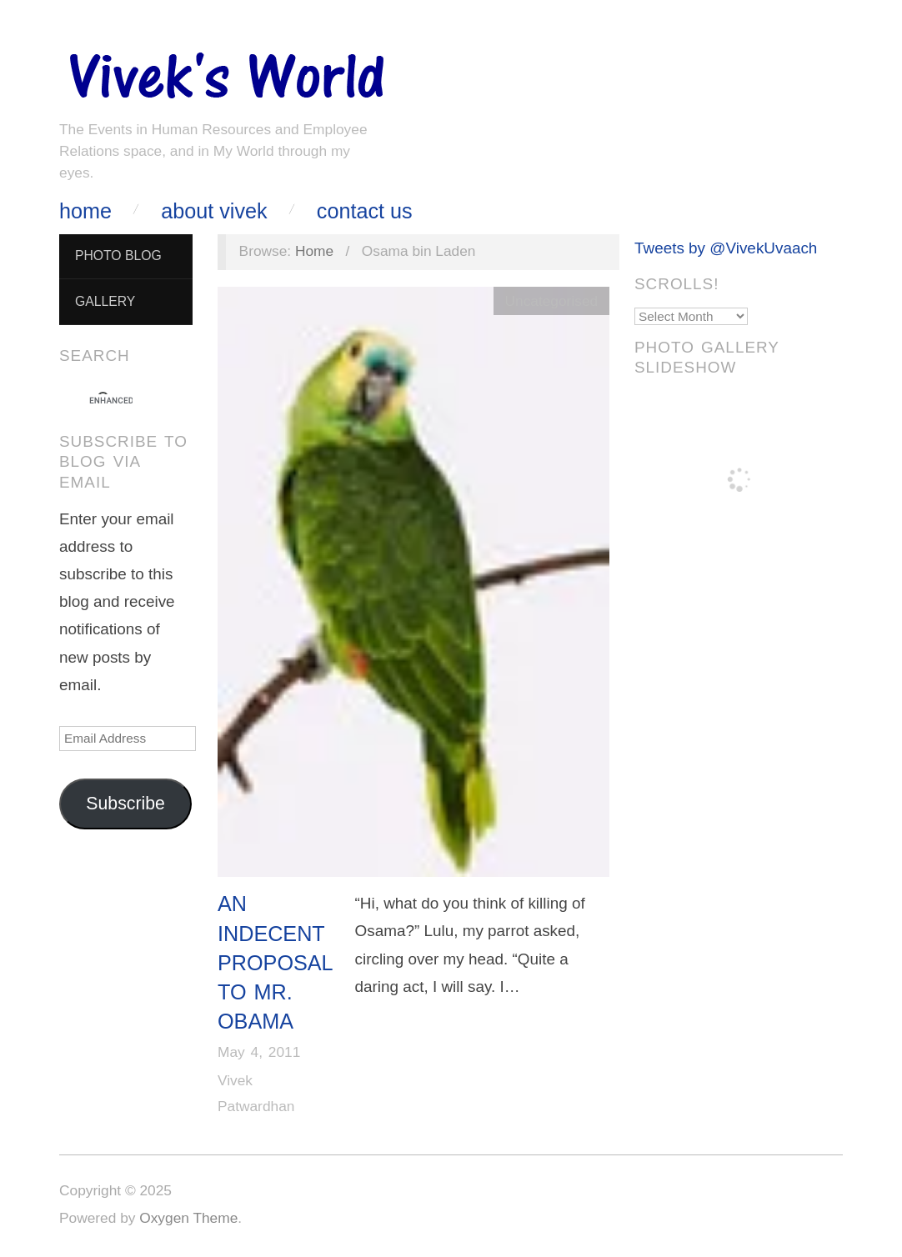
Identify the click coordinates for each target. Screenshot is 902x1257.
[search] (111, 401)
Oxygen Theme (188, 1217)
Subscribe (125, 804)
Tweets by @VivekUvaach (725, 248)
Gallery (105, 301)
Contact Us (365, 211)
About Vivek (214, 211)
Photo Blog (118, 255)
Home (85, 211)
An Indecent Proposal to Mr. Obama (275, 962)
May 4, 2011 (259, 1052)
